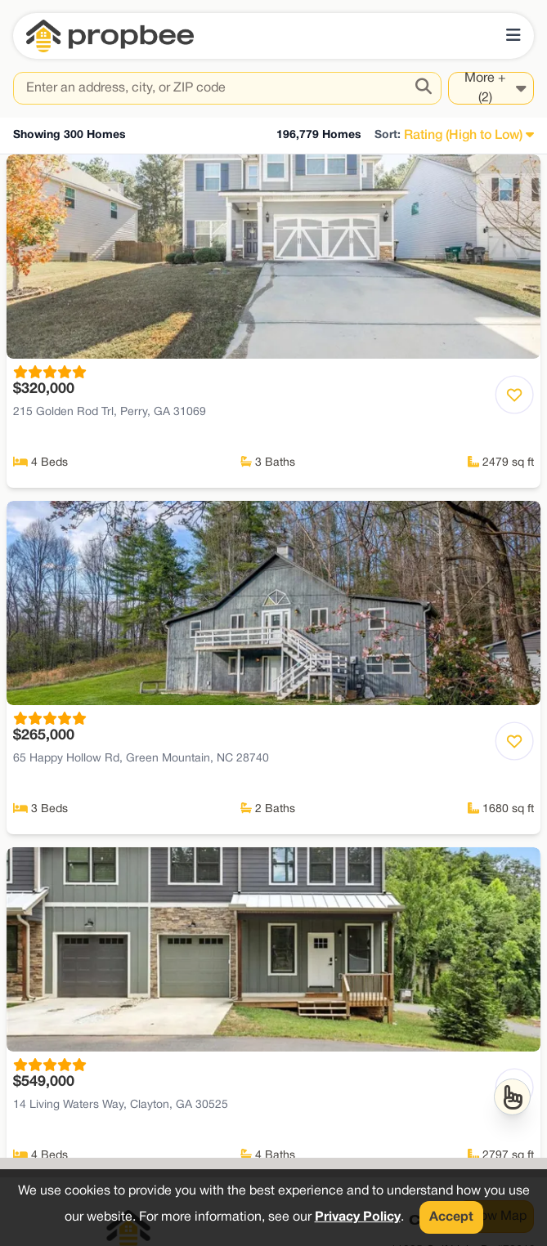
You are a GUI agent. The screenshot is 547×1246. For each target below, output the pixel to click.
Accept (451, 1217)
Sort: (387, 135)
